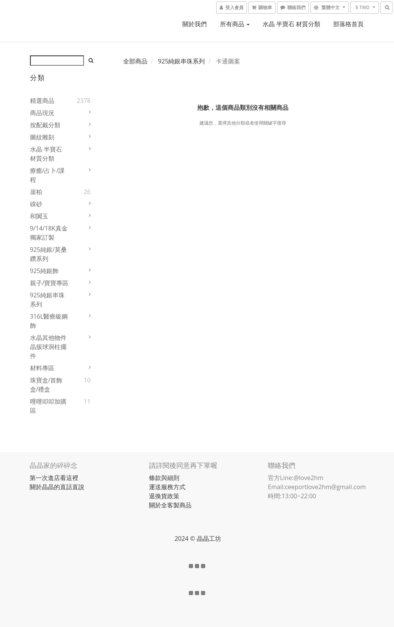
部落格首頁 (348, 24)
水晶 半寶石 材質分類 (291, 24)
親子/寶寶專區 (49, 283)
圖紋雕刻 (42, 137)
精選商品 (42, 100)
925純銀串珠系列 (47, 299)
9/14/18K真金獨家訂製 (49, 233)
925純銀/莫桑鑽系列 (48, 254)
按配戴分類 (45, 125)
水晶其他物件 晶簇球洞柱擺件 (48, 346)
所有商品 (235, 24)
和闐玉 (39, 216)
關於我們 (194, 24)
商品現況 (42, 113)
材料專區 (42, 368)
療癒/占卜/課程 (47, 175)
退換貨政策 (164, 496)
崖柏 (36, 192)
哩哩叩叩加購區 (48, 406)
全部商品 (135, 61)
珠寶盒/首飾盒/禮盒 (46, 384)
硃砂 (36, 204)
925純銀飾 (44, 271)
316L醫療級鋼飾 (49, 321)
